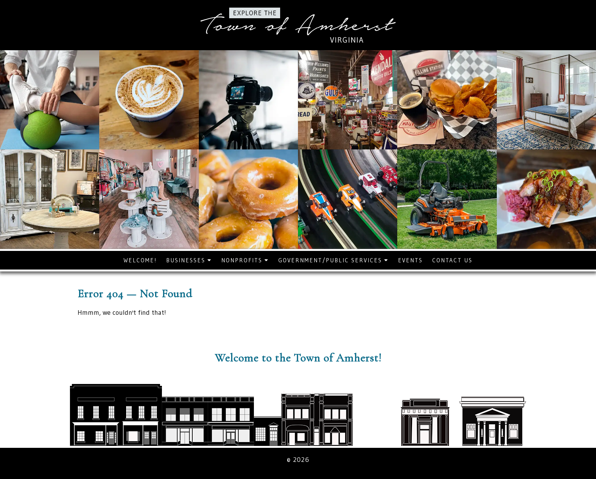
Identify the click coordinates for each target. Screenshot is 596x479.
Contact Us (452, 260)
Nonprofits (245, 260)
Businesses (189, 260)
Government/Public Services (333, 260)
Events (410, 260)
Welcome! (140, 260)
